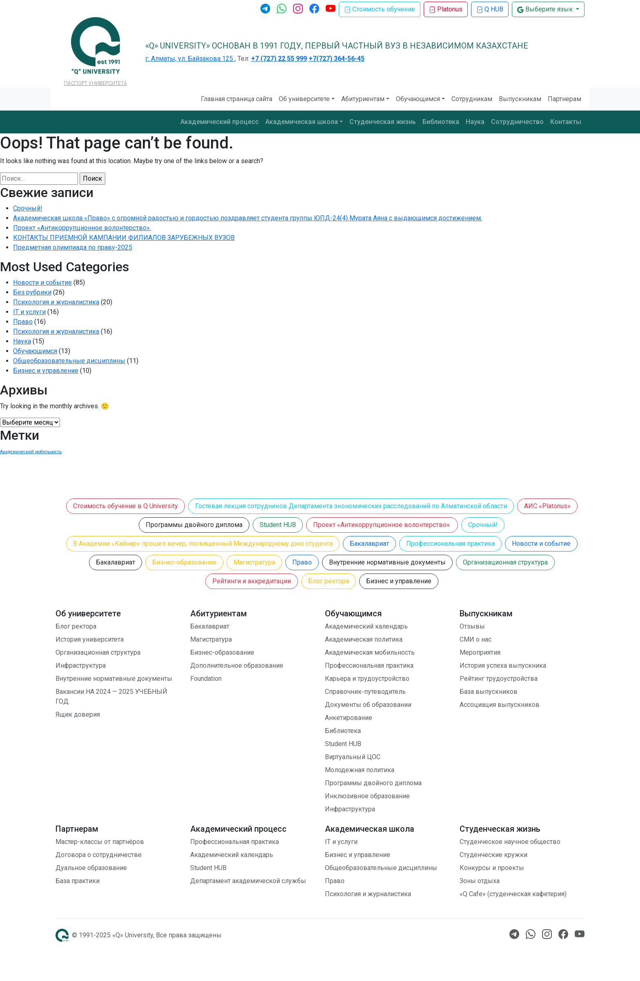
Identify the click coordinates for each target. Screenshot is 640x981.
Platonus (445, 9)
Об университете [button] (304, 99)
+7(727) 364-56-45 (336, 58)
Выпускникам (520, 99)
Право (23, 322)
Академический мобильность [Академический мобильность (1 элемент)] (31, 451)
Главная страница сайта (236, 99)
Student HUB (278, 525)
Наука (475, 122)
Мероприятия (480, 652)
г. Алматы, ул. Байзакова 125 (190, 58)
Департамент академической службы (248, 881)
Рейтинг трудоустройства (499, 678)
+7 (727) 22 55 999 (279, 58)
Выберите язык (545, 9)
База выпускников (489, 691)
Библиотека (440, 122)
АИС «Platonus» (547, 506)
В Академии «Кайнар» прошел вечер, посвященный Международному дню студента (203, 543)
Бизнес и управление (45, 370)
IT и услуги (29, 312)
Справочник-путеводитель (365, 691)
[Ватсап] (282, 8)
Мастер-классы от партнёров (100, 842)
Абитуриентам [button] (362, 99)
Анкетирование (348, 718)
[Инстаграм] (298, 8)
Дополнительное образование (236, 665)
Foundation (206, 678)
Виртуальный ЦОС (352, 757)
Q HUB (489, 9)
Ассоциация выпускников (500, 705)
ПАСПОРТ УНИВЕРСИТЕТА (95, 83)
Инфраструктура (81, 665)
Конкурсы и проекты (492, 868)
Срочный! (27, 208)
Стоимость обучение (379, 9)
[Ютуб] (331, 8)
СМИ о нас (475, 639)
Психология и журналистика (56, 302)
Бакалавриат (369, 543)
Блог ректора (328, 581)
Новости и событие (42, 282)
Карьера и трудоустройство (367, 678)
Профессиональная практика (450, 543)
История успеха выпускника (503, 665)
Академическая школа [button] (301, 122)
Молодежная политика (359, 770)
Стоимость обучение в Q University (125, 506)
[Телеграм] (265, 8)
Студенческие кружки (493, 855)
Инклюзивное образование (367, 796)
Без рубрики (32, 292)
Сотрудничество (517, 122)
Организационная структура (505, 562)
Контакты (565, 122)
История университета (90, 639)
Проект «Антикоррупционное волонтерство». (82, 228)
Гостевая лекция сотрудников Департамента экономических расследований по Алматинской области (351, 506)
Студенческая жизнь (382, 122)
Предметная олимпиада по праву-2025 (72, 247)
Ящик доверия (78, 714)
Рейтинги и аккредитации (251, 581)
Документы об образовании (368, 705)
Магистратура (254, 562)
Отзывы (472, 626)
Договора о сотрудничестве (99, 855)
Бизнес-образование (184, 562)
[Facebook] (314, 8)
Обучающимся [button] (418, 99)
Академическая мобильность (370, 652)
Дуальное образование (91, 868)
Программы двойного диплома (194, 525)
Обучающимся (35, 351)
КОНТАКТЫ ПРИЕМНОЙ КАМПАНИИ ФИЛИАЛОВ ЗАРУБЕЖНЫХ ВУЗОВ (124, 237)
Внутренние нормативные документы (387, 562)
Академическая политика (363, 639)
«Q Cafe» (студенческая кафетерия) (513, 894)
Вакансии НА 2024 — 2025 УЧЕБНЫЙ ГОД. (111, 696)
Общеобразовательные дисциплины (69, 361)
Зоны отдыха (480, 881)
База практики (78, 881)
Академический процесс (219, 122)
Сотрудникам (471, 99)
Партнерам (564, 99)
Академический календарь (366, 626)
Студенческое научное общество (510, 842)
